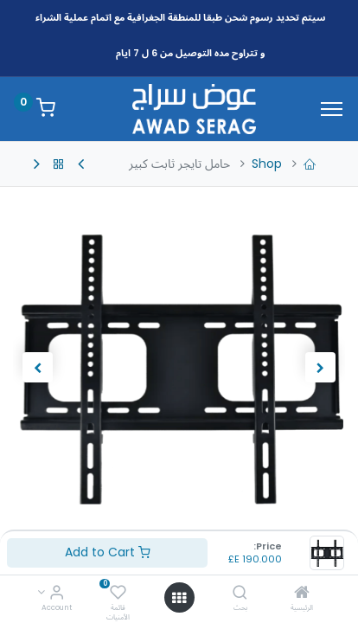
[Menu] (331, 109)
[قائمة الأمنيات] (118, 593)
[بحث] (240, 593)
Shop (267, 163)
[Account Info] (56, 593)
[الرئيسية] (302, 593)
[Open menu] (179, 598)
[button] (320, 367)
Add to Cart (107, 552)
